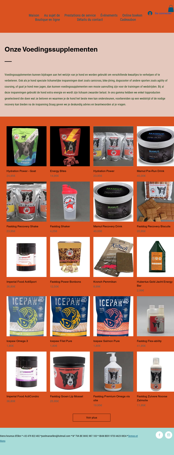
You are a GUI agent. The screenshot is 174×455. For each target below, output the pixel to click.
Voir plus (91, 417)
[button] (171, 8)
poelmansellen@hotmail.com (55, 436)
